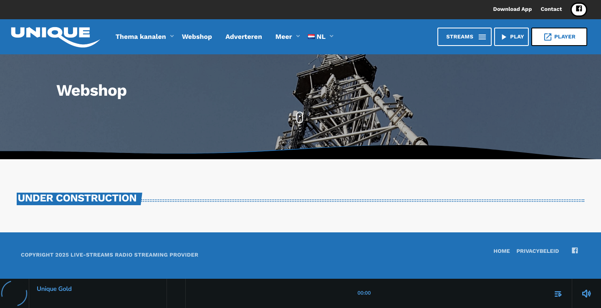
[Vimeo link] (55, 37)
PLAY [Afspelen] (511, 37)
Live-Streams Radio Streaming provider (134, 255)
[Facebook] (579, 10)
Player (559, 37)
